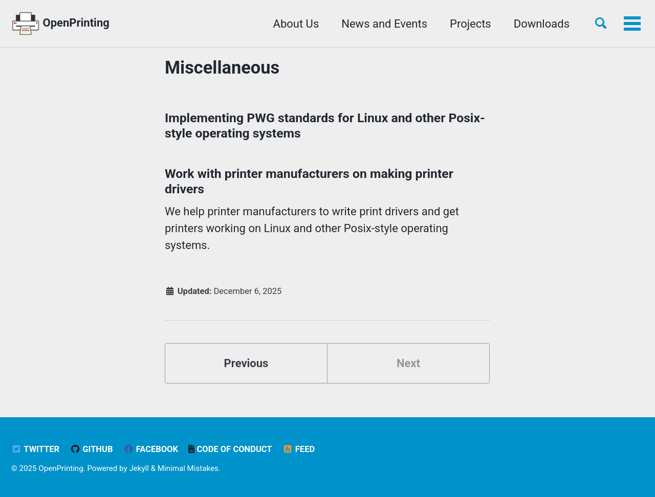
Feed (298, 449)
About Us (296, 23)
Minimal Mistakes (188, 468)
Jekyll (139, 468)
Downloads (542, 23)
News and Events (384, 23)
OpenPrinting (60, 23)
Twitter (35, 449)
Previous (246, 363)
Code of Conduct (230, 449)
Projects (470, 23)
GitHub (91, 449)
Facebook (150, 449)
